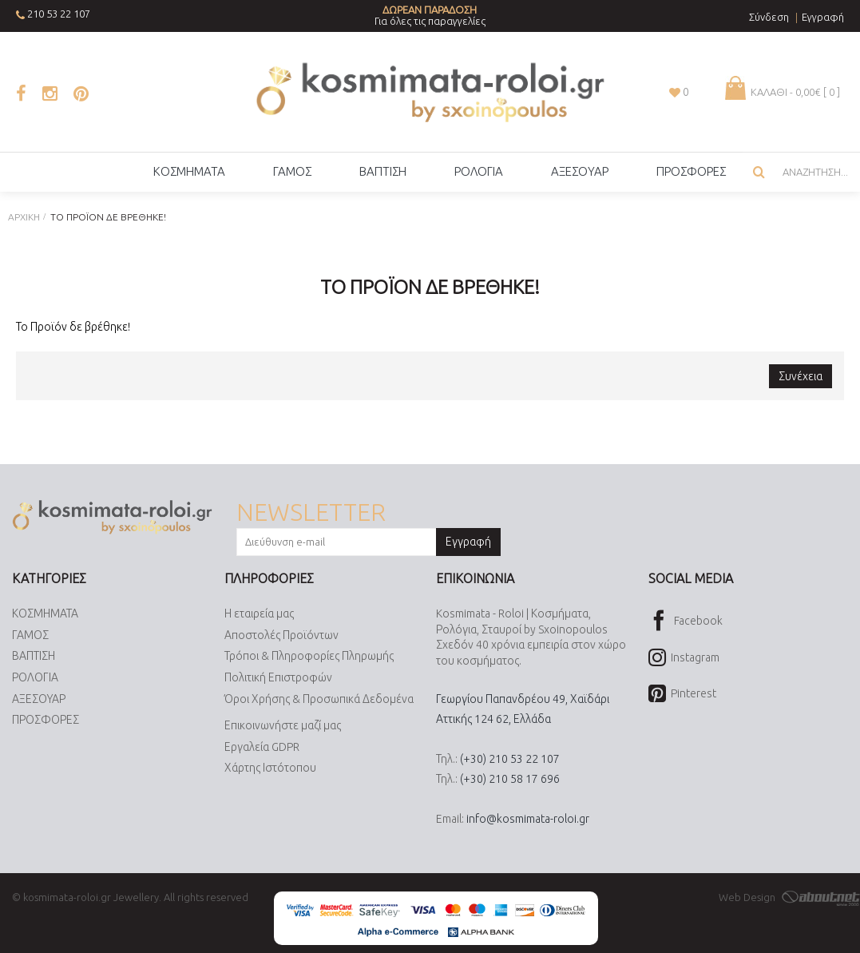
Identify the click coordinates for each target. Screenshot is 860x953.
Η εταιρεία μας (259, 613)
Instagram (683, 658)
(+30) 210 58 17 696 (510, 778)
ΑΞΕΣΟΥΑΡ (38, 699)
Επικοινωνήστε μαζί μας (282, 725)
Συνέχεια (800, 376)
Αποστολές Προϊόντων (281, 635)
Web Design (789, 897)
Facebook (685, 621)
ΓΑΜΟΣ (30, 635)
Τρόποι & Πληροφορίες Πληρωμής (309, 656)
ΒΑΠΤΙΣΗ (33, 656)
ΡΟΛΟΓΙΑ (35, 677)
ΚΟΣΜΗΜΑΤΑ (45, 613)
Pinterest (682, 694)
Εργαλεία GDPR (261, 747)
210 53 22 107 (58, 13)
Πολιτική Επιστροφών (278, 677)
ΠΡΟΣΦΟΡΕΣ (45, 719)
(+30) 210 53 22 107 (510, 758)
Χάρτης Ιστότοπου (270, 768)
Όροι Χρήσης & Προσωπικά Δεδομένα (319, 699)
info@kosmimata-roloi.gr (527, 818)
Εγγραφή (468, 541)
